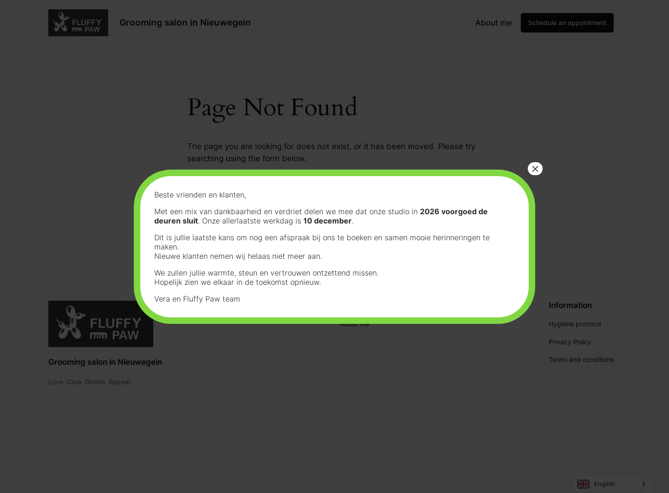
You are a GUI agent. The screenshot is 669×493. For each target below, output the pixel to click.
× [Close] (535, 168)
